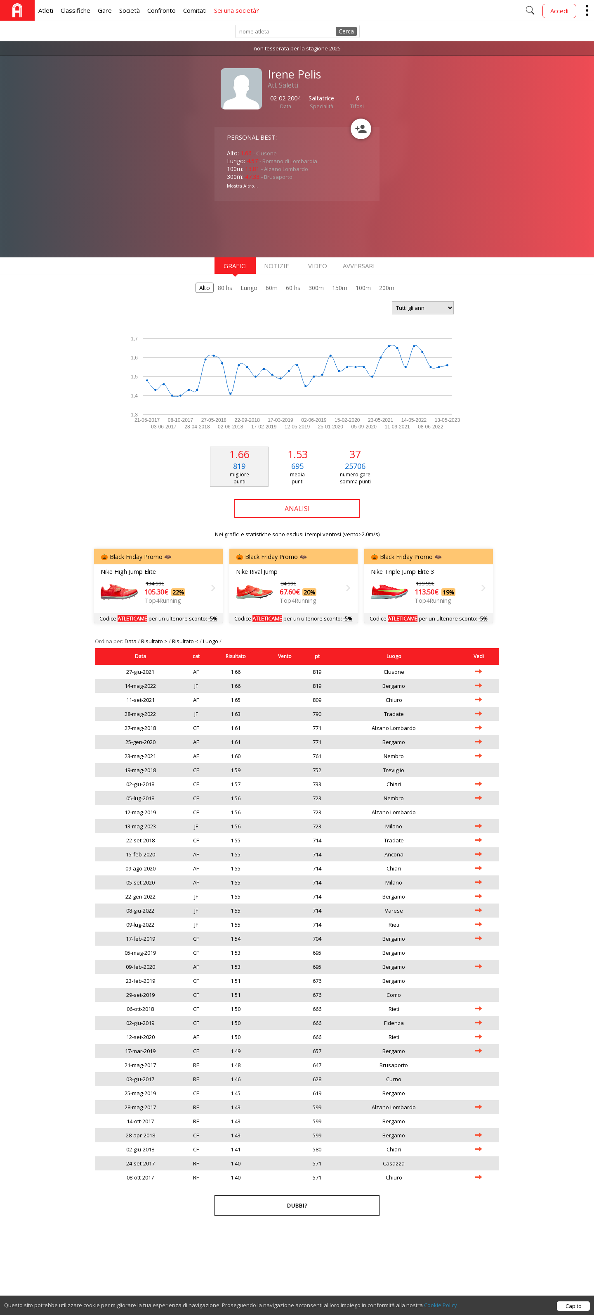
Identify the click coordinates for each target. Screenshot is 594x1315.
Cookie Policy (440, 1309)
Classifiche (75, 10)
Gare (105, 10)
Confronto (161, 10)
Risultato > (155, 641)
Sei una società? (236, 10)
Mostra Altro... (242, 186)
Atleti (45, 10)
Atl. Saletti (283, 85)
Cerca (346, 31)
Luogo (211, 641)
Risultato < (186, 641)
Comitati (195, 10)
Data (131, 641)
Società (129, 10)
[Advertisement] (280, 228)
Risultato (236, 656)
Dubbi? (297, 1205)
